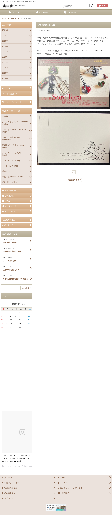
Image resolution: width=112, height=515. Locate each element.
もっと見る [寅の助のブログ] (26, 288)
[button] (98, 12)
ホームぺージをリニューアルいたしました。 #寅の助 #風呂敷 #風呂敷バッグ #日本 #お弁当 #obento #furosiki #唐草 (21, 458)
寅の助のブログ (73, 180)
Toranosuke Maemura (11, 466)
